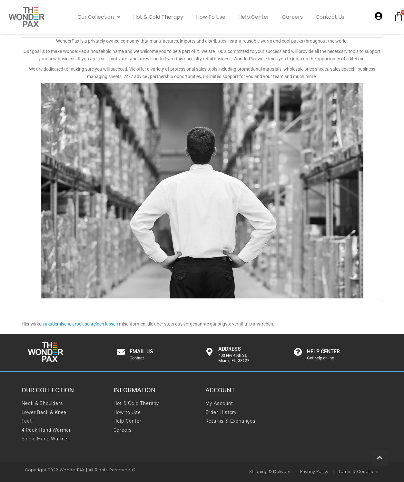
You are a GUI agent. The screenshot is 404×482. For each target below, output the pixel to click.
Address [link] (229, 349)
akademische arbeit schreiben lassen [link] (81, 323)
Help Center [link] (253, 17)
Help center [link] (323, 351)
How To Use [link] (210, 17)
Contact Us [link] (330, 17)
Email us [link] (141, 351)
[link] (26, 17)
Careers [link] (292, 17)
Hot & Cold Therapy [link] (158, 17)
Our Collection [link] (98, 17)
